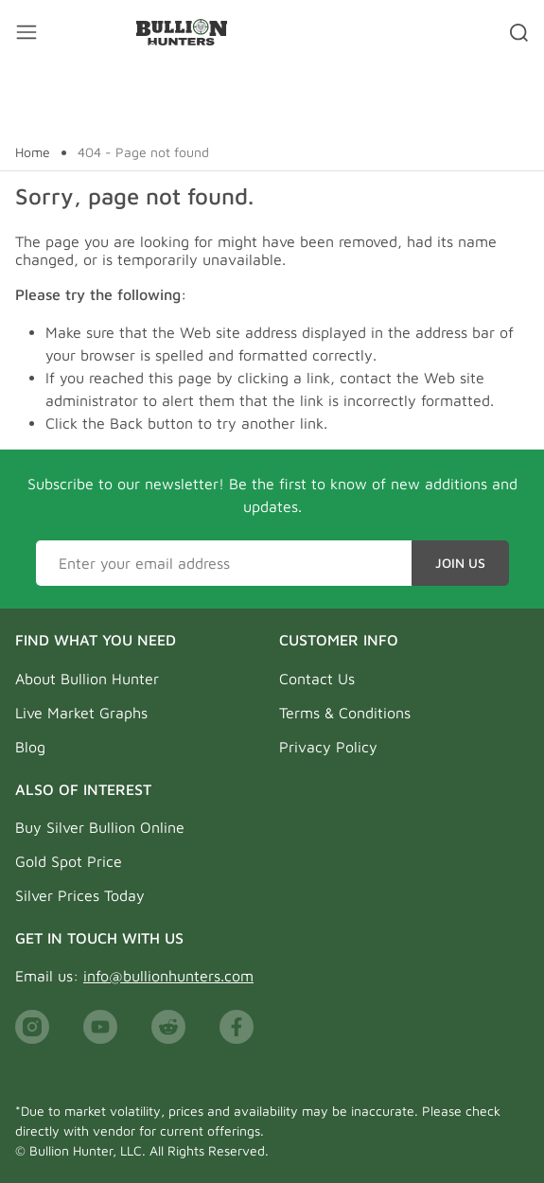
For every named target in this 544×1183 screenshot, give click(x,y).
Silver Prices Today (80, 895)
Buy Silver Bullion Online (99, 827)
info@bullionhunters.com (168, 975)
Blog (30, 746)
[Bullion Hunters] (181, 32)
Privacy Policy (328, 746)
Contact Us (317, 678)
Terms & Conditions (345, 712)
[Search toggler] (519, 32)
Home (32, 152)
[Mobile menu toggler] (26, 32)
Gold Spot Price (68, 861)
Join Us (460, 563)
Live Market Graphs (81, 712)
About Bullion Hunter (87, 678)
